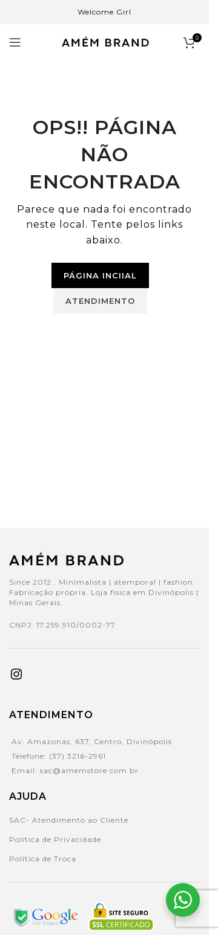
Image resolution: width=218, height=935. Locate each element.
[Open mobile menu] (15, 42)
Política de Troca (42, 858)
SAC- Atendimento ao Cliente (68, 819)
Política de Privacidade (55, 839)
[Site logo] (104, 41)
